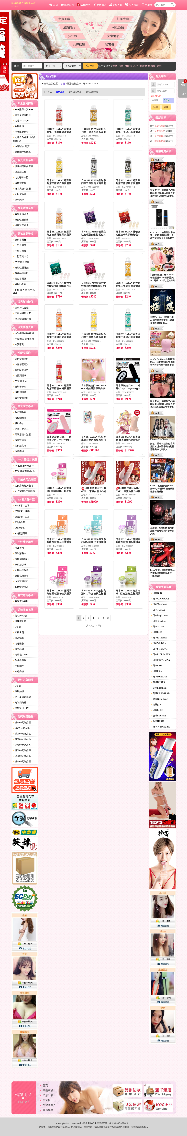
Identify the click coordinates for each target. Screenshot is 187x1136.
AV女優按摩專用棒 (23, 465)
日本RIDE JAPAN (160, 654)
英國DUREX (158, 682)
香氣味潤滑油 (21, 370)
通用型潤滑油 (21, 359)
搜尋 (90, 66)
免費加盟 (99, 5)
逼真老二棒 (19, 172)
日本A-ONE (158, 626)
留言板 (109, 44)
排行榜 (72, 36)
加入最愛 (132, 5)
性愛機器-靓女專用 (23, 339)
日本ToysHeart (159, 604)
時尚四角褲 (19, 702)
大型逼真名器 (21, 256)
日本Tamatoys (158, 621)
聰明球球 (18, 200)
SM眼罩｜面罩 (21, 505)
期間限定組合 (21, 132)
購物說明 (83, 5)
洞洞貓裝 (18, 638)
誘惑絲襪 (18, 649)
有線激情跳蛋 (21, 214)
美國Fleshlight (158, 688)
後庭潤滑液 (19, 392)
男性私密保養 (21, 576)
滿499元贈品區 (21, 728)
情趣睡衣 (18, 643)
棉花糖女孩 (19, 621)
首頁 (53, 5)
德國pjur (156, 704)
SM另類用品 (20, 533)
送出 (155, 107)
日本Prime (157, 671)
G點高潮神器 (20, 177)
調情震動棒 (19, 183)
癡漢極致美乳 (21, 273)
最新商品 (69, 27)
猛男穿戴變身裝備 (23, 485)
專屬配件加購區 (22, 152)
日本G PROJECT (160, 598)
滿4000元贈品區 (22, 745)
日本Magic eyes (159, 615)
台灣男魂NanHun (160, 727)
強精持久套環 (21, 308)
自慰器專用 (19, 386)
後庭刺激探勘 (21, 559)
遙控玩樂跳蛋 (21, 225)
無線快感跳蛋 (21, 220)
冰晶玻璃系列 (21, 581)
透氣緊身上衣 (21, 708)
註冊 (166, 107)
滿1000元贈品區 (22, 722)
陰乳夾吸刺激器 (22, 188)
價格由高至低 (92, 92)
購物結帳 (67, 5)
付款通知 (118, 27)
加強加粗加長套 (22, 313)
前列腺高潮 (19, 445)
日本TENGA (158, 610)
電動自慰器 (19, 279)
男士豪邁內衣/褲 (22, 697)
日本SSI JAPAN (159, 649)
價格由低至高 (74, 92)
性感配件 (18, 666)
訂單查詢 (123, 19)
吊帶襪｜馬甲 (21, 655)
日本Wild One (158, 643)
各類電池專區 (21, 601)
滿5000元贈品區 (22, 750)
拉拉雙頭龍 (19, 440)
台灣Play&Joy (158, 715)
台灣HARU (157, 721)
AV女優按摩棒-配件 (24, 471)
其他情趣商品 (21, 587)
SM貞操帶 (19, 522)
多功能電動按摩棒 (23, 166)
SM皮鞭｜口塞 (21, 517)
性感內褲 (18, 671)
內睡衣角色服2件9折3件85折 (24, 139)
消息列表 (48, 1095)
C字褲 (17, 627)
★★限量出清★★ (23, 109)
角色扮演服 (19, 660)
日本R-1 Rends (159, 637)
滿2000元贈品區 (22, 733)
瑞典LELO (157, 710)
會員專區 (48, 1110)
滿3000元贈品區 (22, 739)
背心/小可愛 (20, 616)
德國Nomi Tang (159, 699)
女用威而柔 (19, 194)
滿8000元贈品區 (22, 761)
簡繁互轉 (115, 5)
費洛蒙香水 (19, 553)
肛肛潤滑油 (19, 418)
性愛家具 (18, 344)
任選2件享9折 (21, 120)
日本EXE (156, 632)
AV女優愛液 (20, 381)
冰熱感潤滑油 (21, 364)
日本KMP (156, 665)
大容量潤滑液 (21, 398)
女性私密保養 (21, 570)
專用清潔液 (19, 564)
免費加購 (64, 19)
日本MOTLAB (159, 676)
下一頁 (105, 618)
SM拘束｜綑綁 (21, 511)
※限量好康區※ (22, 115)
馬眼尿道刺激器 (22, 434)
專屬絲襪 (18, 691)
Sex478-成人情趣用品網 (23, 5)
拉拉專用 (18, 451)
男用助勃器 (19, 284)
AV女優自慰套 (21, 262)
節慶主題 (18, 632)
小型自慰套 (19, 245)
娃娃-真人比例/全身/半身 (24, 292)
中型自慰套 (19, 251)
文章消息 (113, 36)
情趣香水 (18, 548)
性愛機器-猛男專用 (23, 333)
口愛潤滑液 (19, 375)
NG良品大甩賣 (21, 146)
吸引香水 (18, 423)
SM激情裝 (19, 528)
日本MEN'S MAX (160, 660)
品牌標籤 (79, 44)
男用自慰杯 (19, 240)
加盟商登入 (49, 1105)
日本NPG (156, 593)
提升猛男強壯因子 (23, 319)
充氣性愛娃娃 (21, 267)
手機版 (146, 5)
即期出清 (18, 126)
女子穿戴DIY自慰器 (24, 491)
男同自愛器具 (21, 429)
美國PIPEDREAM (160, 693)
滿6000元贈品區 (22, 756)
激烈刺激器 (19, 412)
